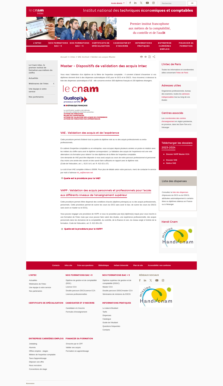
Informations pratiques (116, 303)
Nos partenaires (36, 97)
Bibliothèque (103, 265)
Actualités (33, 78)
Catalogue (107, 319)
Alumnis (32, 347)
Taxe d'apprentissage (37, 358)
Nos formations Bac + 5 (116, 275)
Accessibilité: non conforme (159, 265)
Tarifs (105, 312)
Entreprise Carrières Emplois (46, 338)
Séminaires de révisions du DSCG (117, 294)
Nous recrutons (35, 365)
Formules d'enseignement (76, 312)
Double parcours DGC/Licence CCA (80, 290)
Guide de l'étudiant (110, 322)
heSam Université (121, 265)
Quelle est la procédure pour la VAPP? (83, 229)
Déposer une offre (36, 362)
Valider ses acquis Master (103, 57)
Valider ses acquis (73, 347)
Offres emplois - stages (38, 351)
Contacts (55, 265)
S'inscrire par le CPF (74, 344)
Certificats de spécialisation (46, 303)
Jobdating (33, 344)
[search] (173, 3)
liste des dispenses (180, 192)
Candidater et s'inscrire (80, 303)
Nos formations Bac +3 (79, 275)
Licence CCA (71, 287)
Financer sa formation (79, 338)
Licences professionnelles (76, 294)
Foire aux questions (85, 265)
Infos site (68, 265)
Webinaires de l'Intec (38, 83)
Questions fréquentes (111, 326)
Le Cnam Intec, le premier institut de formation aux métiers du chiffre (40, 69)
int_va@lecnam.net (85, 172)
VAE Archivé (83, 57)
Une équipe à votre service (38, 90)
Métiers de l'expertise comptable (42, 355)
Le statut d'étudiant (110, 308)
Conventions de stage (38, 369)
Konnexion (30, 383)
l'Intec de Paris (182, 73)
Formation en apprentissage (77, 351)
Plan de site (138, 265)
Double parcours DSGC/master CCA (118, 290)
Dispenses (107, 315)
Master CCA (108, 287)
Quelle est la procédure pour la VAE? (82, 178)
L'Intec (72, 57)
